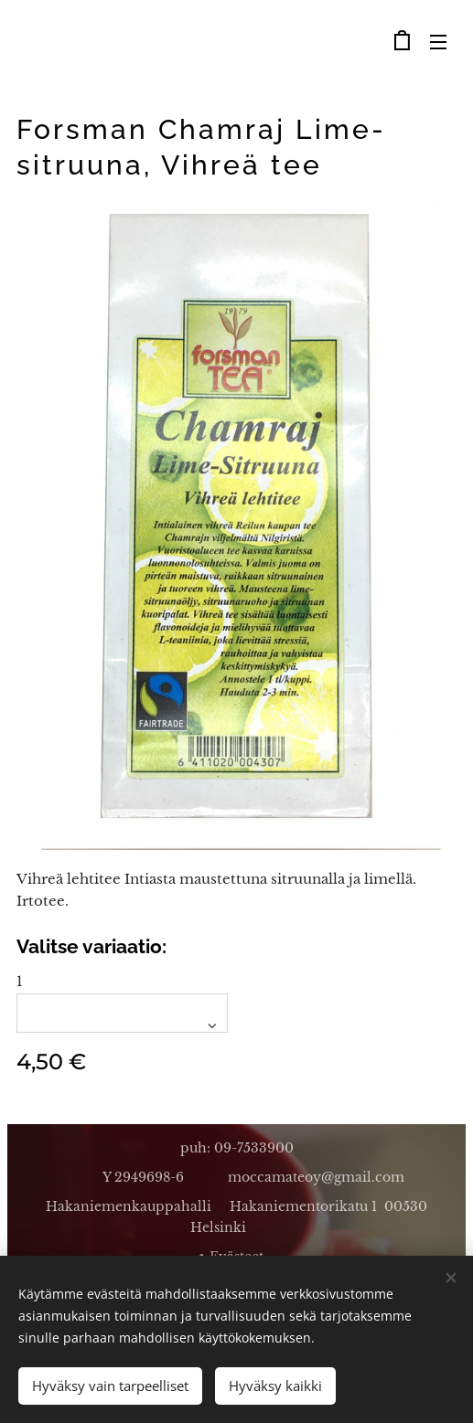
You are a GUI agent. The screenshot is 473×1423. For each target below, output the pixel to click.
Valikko (438, 42)
